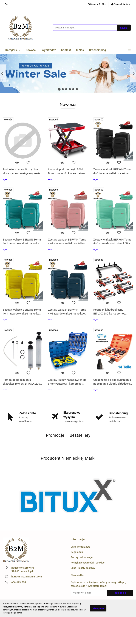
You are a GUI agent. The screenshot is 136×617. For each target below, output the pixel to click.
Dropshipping (97, 50)
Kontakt (66, 50)
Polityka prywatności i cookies (87, 562)
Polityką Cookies (52, 603)
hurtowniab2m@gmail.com (26, 576)
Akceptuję (98, 608)
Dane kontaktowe (80, 546)
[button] (78, 539)
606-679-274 (18, 582)
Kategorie (12, 50)
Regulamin (77, 552)
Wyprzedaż (49, 50)
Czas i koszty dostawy (83, 567)
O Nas (80, 50)
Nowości (31, 50)
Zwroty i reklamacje (82, 557)
